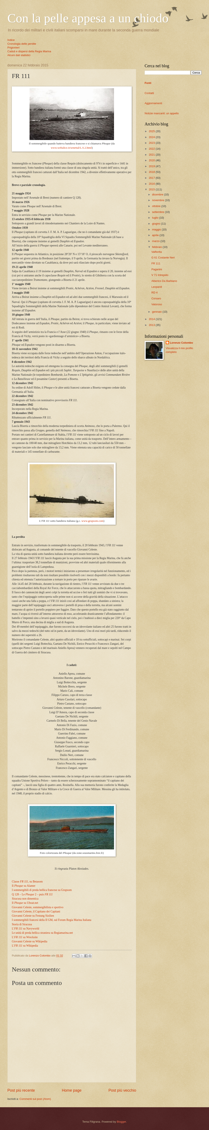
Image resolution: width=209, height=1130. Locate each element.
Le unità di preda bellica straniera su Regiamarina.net (42, 932)
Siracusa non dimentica (25, 898)
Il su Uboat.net (25, 902)
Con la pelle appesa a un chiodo (87, 18)
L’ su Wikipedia (25, 945)
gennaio (157, 311)
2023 (152, 142)
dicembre (158, 194)
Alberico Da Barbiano (164, 280)
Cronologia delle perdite (21, 43)
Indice (11, 40)
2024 (152, 137)
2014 (152, 319)
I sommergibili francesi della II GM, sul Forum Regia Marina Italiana (51, 919)
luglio (155, 217)
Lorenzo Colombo (181, 342)
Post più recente (21, 1090)
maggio (157, 229)
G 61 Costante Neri (163, 257)
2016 (152, 183)
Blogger (121, 1121)
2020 (152, 160)
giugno (156, 223)
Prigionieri (13, 47)
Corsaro (156, 298)
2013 (152, 325)
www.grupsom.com (92, 520)
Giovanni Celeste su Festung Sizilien (33, 915)
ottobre (156, 206)
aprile (155, 235)
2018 (152, 172)
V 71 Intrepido (159, 275)
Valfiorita (156, 251)
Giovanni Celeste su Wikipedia (29, 941)
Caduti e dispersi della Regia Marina (29, 51)
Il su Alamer (23, 885)
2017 (152, 177)
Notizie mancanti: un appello (162, 113)
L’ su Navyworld (25, 928)
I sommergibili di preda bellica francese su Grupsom (42, 890)
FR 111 (155, 263)
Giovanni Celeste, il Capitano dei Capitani (36, 911)
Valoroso (156, 304)
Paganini (156, 269)
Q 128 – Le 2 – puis (32, 894)
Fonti (148, 83)
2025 (152, 131)
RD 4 (154, 292)
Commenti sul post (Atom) (35, 1098)
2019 (152, 166)
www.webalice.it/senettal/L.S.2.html (71, 147)
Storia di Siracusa (22, 924)
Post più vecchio (122, 1090)
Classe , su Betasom (27, 881)
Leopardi (156, 286)
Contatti (149, 93)
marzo (156, 241)
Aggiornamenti (153, 103)
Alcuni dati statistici (18, 55)
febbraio (157, 247)
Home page (71, 1090)
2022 (152, 148)
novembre (158, 200)
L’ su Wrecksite (25, 937)
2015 (152, 189)
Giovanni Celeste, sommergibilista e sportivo (37, 907)
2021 (152, 154)
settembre (158, 212)
